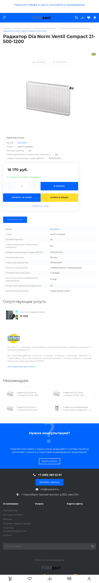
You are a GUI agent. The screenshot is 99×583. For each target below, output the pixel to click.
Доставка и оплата (13, 514)
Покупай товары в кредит (17, 523)
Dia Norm (22, 142)
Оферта (7, 535)
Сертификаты (10, 510)
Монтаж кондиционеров (32, 312)
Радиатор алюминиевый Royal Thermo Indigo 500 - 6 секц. (76, 410)
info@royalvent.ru (50, 489)
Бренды (7, 519)
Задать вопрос (49, 461)
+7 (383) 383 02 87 (50, 475)
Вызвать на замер (22, 198)
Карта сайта (75, 503)
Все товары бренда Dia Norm (21, 366)
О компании (10, 503)
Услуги (39, 503)
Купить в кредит (59, 198)
